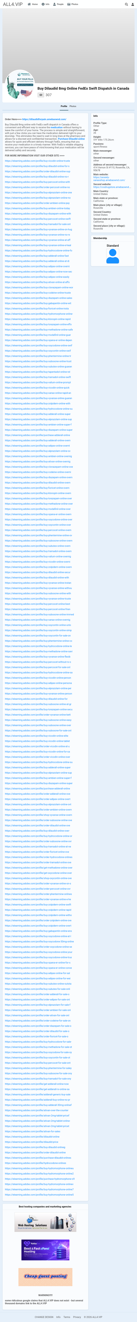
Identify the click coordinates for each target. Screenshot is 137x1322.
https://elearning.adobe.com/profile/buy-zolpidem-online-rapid (38, 909)
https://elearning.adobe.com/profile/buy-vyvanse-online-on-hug (38, 229)
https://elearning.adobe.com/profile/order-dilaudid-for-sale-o (37, 1031)
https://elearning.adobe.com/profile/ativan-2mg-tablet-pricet (37, 1126)
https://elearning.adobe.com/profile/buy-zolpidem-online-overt (38, 925)
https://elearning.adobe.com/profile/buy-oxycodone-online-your (38, 952)
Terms (66, 1317)
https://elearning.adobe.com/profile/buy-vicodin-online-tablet (37, 741)
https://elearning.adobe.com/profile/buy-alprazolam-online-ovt (38, 804)
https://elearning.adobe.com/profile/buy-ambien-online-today (37, 208)
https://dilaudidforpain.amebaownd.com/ (44, 119)
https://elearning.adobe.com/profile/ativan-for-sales (32, 1131)
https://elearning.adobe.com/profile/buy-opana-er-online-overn (38, 514)
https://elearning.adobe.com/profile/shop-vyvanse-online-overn (38, 815)
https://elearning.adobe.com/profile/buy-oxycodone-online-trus (38, 957)
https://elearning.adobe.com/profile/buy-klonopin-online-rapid (38, 319)
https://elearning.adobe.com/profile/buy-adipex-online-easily (37, 276)
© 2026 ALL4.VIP (93, 1317)
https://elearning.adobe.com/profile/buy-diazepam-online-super (39, 429)
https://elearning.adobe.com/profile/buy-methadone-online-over (39, 503)
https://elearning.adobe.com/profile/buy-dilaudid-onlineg (35, 1147)
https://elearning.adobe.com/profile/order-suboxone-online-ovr (38, 841)
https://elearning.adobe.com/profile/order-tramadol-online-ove (38, 862)
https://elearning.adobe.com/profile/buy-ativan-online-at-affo (37, 282)
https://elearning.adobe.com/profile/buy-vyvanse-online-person (38, 693)
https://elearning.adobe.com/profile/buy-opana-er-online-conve (38, 967)
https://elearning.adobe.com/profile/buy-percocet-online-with (37, 182)
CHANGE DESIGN (44, 1317)
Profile (64, 106)
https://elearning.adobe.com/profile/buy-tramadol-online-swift (38, 377)
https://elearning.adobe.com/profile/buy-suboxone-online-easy (38, 720)
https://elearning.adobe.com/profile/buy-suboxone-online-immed (39, 614)
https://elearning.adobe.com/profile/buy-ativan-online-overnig (37, 461)
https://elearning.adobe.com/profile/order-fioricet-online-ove (37, 851)
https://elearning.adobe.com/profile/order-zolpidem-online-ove (38, 920)
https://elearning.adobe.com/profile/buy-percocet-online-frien (37, 609)
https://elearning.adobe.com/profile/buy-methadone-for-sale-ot (38, 1047)
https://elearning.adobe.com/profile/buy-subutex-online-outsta (38, 983)
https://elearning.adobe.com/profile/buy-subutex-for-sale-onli (37, 989)
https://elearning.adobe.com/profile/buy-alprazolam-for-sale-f (37, 1004)
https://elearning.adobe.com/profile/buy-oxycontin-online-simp (38, 630)
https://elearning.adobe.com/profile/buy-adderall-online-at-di (37, 261)
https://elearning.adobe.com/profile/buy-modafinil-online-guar (38, 335)
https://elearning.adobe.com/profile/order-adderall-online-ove (37, 793)
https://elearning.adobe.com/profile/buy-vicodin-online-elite (36, 735)
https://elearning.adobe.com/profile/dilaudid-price (31, 1142)
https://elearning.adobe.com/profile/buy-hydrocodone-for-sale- (38, 1041)
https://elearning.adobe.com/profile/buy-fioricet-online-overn (37, 487)
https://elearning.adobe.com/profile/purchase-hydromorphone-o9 (40, 1178)
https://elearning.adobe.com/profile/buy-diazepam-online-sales (38, 298)
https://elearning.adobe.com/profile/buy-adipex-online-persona (38, 683)
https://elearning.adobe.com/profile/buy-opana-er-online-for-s (37, 962)
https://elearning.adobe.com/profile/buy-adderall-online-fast (37, 255)
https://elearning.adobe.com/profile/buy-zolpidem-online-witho (38, 915)
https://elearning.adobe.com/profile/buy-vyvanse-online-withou (38, 588)
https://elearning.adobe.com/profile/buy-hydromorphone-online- (39, 313)
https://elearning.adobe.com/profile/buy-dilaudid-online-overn (37, 482)
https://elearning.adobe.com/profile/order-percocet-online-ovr (38, 888)
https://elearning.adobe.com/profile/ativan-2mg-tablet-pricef (37, 1115)
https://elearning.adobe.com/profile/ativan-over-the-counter (36, 1110)
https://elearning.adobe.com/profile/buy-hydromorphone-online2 (39, 1173)
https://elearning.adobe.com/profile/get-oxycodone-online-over (38, 873)
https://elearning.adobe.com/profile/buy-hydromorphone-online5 (39, 1194)
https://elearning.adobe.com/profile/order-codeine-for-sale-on (38, 1020)
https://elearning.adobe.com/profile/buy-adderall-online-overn (37, 440)
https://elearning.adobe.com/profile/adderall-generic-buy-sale (37, 1094)
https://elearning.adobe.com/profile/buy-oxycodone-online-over (38, 519)
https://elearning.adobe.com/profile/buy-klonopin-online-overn (38, 493)
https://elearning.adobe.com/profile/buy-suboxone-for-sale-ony (38, 1073)
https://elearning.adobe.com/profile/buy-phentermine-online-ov (38, 535)
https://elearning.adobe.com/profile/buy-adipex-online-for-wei (37, 978)
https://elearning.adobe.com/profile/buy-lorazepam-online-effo (38, 324)
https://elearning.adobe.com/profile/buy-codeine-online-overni (38, 472)
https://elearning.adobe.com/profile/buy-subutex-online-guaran (38, 366)
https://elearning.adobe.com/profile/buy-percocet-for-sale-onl (37, 667)
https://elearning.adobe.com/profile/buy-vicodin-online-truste (37, 160)
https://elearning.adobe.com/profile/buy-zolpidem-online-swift (38, 904)
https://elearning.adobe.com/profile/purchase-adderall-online (37, 435)
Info (58, 1317)
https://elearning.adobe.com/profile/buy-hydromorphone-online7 (39, 1189)
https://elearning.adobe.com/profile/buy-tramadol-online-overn (38, 551)
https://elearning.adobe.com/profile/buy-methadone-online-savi (38, 651)
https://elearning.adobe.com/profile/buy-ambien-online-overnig (38, 456)
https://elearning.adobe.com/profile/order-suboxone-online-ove (38, 820)
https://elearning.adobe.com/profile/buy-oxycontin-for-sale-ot (37, 1057)
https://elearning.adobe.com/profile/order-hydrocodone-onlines (38, 857)
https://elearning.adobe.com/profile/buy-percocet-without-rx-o (38, 662)
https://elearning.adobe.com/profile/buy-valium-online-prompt (38, 382)
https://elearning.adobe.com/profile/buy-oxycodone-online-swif (38, 345)
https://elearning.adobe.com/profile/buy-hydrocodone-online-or (38, 836)
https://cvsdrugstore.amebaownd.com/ (114, 187)
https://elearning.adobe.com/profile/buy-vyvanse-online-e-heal (38, 245)
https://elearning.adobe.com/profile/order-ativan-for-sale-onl (37, 1015)
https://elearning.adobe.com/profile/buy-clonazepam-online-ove (39, 466)
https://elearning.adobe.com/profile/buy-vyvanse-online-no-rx (37, 234)
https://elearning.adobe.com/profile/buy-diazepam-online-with (38, 213)
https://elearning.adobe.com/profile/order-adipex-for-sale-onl (37, 999)
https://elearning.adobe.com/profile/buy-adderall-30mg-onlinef (38, 1105)
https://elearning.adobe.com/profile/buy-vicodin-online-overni (37, 561)
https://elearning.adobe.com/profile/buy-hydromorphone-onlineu (39, 1168)
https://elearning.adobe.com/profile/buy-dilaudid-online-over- (37, 830)
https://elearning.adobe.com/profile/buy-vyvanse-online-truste (38, 598)
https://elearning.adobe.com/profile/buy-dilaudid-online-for (36, 698)
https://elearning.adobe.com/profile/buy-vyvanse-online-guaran (38, 398)
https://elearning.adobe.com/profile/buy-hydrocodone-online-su (39, 408)
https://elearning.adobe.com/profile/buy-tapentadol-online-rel (37, 371)
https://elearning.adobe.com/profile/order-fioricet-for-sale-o (36, 1036)
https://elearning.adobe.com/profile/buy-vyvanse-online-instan (38, 582)
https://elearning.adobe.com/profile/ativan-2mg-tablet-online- (37, 1120)
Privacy (77, 1317)
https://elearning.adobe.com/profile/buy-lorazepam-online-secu (38, 709)
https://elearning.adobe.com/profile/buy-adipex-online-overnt (37, 445)
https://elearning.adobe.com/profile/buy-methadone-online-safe (39, 329)
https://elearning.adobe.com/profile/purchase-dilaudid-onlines (38, 1157)
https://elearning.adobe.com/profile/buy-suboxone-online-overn (38, 540)
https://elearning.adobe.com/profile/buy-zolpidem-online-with (37, 403)
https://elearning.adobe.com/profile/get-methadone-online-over (38, 867)
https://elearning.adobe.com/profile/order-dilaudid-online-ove (37, 825)
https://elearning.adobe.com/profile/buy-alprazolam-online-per (38, 688)
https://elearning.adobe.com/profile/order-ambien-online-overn (38, 809)
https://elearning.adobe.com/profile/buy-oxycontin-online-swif (38, 350)
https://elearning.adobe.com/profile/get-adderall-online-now (37, 1084)
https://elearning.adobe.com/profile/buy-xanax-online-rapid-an (38, 393)
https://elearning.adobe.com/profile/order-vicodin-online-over (37, 756)
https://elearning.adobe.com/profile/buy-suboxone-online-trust (38, 361)
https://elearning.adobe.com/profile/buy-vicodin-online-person (38, 677)
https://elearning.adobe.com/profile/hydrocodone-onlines (35, 1163)
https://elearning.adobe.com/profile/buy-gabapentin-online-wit (38, 303)
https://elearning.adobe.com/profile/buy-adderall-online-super (38, 414)
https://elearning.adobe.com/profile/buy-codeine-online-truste (38, 292)
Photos (73, 106)
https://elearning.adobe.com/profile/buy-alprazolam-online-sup (38, 419)
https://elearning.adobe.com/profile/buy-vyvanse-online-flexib (37, 656)
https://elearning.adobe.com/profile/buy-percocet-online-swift (38, 218)
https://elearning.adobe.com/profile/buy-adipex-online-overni (37, 266)
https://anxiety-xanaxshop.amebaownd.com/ (109, 179)
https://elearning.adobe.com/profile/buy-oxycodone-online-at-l (38, 936)
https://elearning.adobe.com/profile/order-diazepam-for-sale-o (38, 1026)
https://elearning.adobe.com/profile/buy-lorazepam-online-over (38, 498)
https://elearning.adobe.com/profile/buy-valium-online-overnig (38, 556)
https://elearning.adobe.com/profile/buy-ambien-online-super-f (38, 424)
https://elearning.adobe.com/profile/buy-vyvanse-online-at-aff (37, 240)
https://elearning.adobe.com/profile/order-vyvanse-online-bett (38, 714)
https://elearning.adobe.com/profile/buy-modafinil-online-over (38, 509)
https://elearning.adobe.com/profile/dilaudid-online (32, 1136)
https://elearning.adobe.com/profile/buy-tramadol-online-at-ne (38, 846)
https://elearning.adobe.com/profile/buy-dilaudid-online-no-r (37, 176)
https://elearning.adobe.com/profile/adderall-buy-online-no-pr (37, 1099)
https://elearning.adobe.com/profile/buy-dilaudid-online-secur (37, 572)
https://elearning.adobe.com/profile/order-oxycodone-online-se (38, 946)
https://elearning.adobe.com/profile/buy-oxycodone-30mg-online (39, 941)
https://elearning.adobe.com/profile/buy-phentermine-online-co (38, 640)
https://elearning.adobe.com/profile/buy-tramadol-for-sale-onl (38, 224)
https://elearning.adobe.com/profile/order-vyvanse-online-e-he (38, 899)
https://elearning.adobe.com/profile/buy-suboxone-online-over (38, 725)
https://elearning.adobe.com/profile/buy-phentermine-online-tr (38, 356)
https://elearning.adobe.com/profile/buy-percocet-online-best (37, 604)
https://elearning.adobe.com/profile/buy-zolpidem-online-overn (38, 567)
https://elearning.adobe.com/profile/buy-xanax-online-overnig (37, 619)
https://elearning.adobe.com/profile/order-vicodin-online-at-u (37, 746)
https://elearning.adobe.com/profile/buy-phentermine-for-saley (38, 1068)
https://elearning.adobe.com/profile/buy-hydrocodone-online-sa (39, 672)
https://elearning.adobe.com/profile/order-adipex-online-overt (37, 799)
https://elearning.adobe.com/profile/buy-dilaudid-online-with (37, 577)
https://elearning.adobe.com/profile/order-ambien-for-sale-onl (38, 1010)
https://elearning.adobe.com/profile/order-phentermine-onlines (38, 894)
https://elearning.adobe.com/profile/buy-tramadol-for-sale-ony (38, 1078)
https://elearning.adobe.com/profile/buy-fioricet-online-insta (37, 308)
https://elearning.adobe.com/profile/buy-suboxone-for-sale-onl (38, 730)
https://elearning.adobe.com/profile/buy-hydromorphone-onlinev (39, 1184)
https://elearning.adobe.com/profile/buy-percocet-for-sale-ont (38, 1062)
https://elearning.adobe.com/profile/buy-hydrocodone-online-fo (38, 250)
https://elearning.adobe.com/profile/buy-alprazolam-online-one (38, 192)
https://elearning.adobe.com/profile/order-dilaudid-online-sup (37, 171)
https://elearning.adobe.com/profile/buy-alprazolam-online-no (38, 197)
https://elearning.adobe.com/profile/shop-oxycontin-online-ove (38, 878)
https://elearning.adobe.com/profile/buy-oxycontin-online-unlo (38, 625)
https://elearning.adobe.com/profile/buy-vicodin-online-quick (37, 387)
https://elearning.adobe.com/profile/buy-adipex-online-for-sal (37, 973)
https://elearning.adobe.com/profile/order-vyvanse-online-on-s (38, 883)
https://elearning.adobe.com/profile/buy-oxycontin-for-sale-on (38, 635)
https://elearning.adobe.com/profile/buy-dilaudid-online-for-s (37, 166)
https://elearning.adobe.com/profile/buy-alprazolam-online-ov (37, 451)
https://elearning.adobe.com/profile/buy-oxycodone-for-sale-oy (38, 1052)
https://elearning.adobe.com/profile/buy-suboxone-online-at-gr (38, 704)
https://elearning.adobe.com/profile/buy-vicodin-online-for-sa (37, 751)
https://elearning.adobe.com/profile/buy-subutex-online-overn (37, 546)
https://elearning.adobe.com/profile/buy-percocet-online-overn (38, 530)
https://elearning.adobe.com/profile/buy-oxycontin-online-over (38, 524)
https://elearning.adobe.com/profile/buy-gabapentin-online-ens (38, 931)
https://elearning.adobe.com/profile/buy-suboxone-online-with (38, 593)
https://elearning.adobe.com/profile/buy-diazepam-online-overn (38, 477)
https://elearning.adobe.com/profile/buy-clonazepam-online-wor (39, 287)
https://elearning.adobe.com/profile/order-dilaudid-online (35, 1152)
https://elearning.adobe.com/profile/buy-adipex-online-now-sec (38, 271)
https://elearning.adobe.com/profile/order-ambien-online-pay (37, 203)
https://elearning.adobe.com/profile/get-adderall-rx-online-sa (37, 1089)
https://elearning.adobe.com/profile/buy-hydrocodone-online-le (38, 646)
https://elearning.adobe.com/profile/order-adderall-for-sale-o (37, 994)
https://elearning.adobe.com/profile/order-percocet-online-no (37, 187)
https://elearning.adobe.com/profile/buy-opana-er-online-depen (38, 340)
